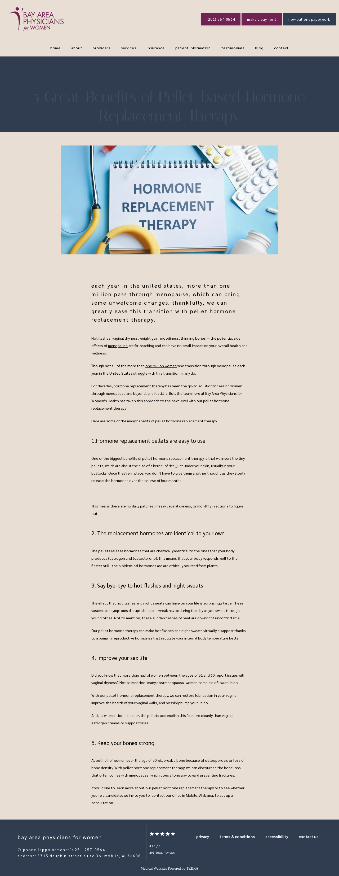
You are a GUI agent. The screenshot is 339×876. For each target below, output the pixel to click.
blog (259, 47)
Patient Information (193, 47)
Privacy (202, 836)
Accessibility (276, 836)
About (76, 47)
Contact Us (309, 836)
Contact (281, 47)
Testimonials (232, 47)
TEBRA (192, 868)
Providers (101, 47)
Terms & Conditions (237, 836)
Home (55, 47)
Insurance (155, 47)
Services (128, 47)
